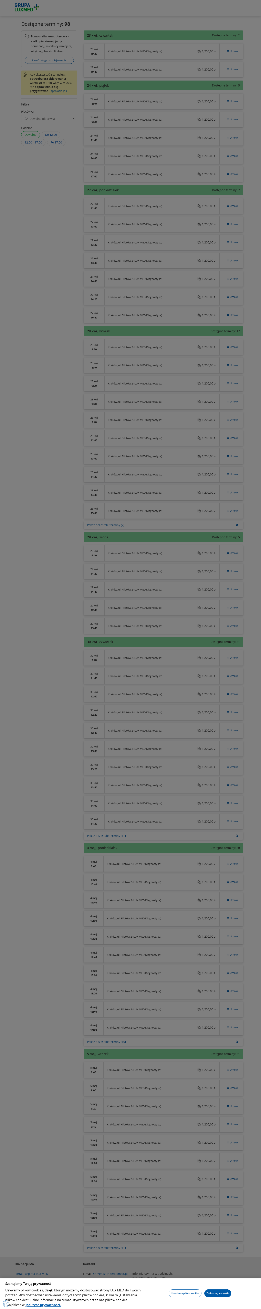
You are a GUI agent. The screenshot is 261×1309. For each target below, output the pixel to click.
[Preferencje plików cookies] (7, 1303)
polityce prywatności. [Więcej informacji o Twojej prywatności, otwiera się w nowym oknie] (43, 1305)
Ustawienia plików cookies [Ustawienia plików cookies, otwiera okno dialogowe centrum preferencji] (185, 1293)
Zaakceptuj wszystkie (218, 1293)
